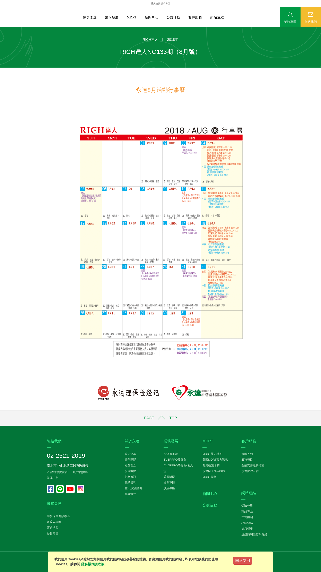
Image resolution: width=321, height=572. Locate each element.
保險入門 (247, 453)
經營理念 (130, 465)
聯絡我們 (311, 21)
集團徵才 (130, 494)
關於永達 (90, 17)
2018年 (172, 40)
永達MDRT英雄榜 (213, 471)
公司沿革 (130, 453)
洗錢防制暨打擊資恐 (254, 534)
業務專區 (290, 21)
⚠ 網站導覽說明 (57, 472)
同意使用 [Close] (242, 560)
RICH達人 (150, 40)
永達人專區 (54, 521)
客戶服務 (195, 17)
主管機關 (247, 517)
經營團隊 (130, 459)
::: (1, 29)
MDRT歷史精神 (212, 453)
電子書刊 (130, 482)
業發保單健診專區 (58, 516)
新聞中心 (151, 17)
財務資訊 (130, 476)
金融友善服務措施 (252, 465)
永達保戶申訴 (250, 471)
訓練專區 (169, 488)
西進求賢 (52, 527)
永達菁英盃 (171, 453)
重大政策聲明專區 (160, 3)
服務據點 (130, 471)
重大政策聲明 (133, 488)
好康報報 (247, 528)
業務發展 (112, 17)
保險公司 (247, 505)
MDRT (131, 17)
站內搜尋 (80, 472)
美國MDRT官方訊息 (215, 459)
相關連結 (247, 522)
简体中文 (52, 477)
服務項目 (247, 459)
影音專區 (52, 533)
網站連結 (217, 17)
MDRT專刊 (209, 476)
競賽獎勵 (169, 476)
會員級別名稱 (211, 465)
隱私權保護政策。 (94, 564)
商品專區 (247, 511)
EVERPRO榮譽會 (175, 459)
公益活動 (173, 17)
